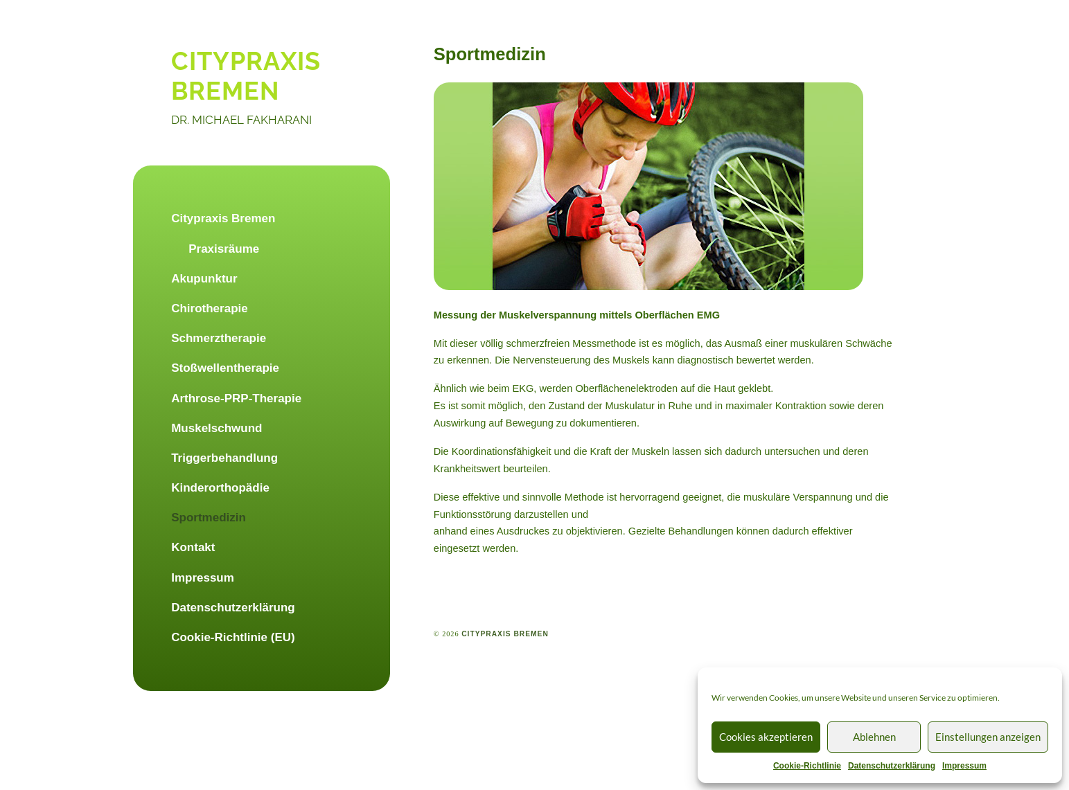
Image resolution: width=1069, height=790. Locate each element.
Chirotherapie (209, 308)
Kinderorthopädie (220, 487)
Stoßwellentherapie (225, 368)
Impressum (964, 766)
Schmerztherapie (218, 338)
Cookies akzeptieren (766, 736)
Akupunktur (204, 278)
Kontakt (193, 547)
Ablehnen (874, 736)
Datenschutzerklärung (891, 766)
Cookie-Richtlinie (807, 766)
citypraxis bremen (246, 75)
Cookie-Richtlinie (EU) (233, 637)
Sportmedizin (208, 517)
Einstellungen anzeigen (988, 736)
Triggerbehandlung (224, 458)
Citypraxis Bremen (223, 218)
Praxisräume (223, 248)
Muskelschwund (216, 428)
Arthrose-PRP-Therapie (236, 398)
